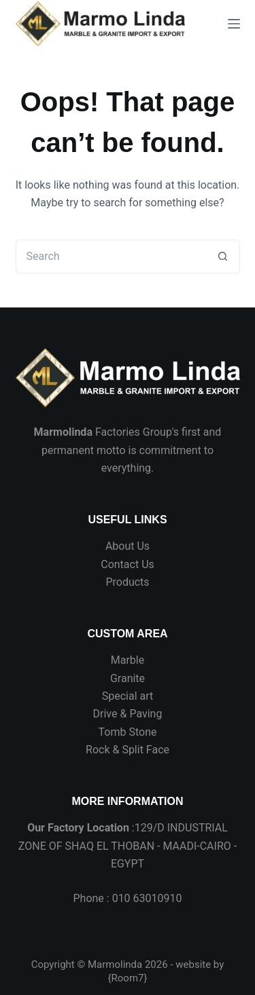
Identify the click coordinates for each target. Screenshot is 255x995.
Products (127, 582)
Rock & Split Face (127, 749)
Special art (128, 696)
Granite (127, 678)
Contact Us (127, 564)
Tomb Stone (128, 732)
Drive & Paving (128, 713)
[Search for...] (111, 257)
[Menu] (234, 24)
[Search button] (223, 257)
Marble (127, 660)
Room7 (128, 978)
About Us (127, 546)
